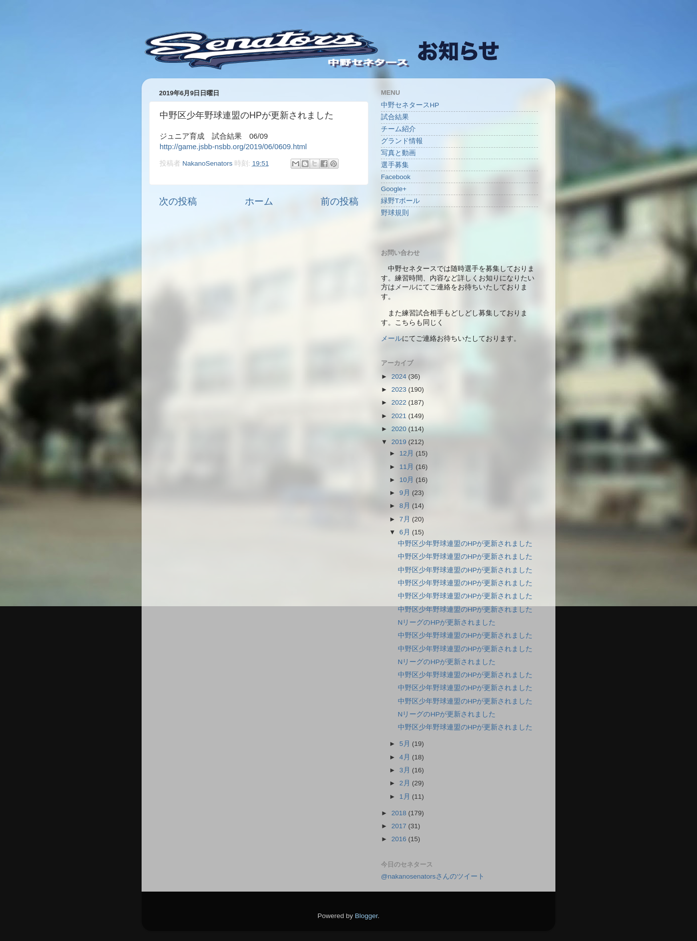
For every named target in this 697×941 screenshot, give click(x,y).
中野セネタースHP (410, 105)
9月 (405, 492)
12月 (407, 453)
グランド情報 (402, 141)
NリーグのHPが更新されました (447, 622)
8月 (405, 505)
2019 (399, 442)
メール (391, 338)
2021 (399, 416)
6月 (405, 532)
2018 (399, 813)
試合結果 (395, 117)
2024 (399, 376)
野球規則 (395, 213)
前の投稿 (339, 201)
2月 (405, 783)
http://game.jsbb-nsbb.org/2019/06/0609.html (233, 147)
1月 (405, 796)
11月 (407, 466)
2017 (399, 826)
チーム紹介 (398, 129)
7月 (405, 519)
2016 (399, 839)
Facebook (395, 177)
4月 (405, 757)
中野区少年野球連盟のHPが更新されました (465, 543)
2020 (399, 429)
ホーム (259, 201)
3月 (405, 770)
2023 (399, 389)
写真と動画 (398, 153)
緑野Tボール (400, 201)
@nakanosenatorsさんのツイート (433, 876)
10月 (407, 479)
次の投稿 (178, 201)
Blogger (366, 916)
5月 (405, 743)
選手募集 (395, 165)
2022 (399, 402)
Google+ (393, 189)
